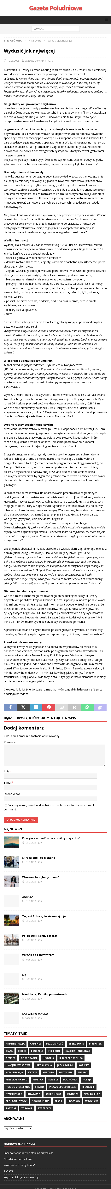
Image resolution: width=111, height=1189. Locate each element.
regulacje (88, 1087)
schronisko (53, 1094)
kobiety (84, 1065)
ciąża (9, 1051)
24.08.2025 (30, 998)
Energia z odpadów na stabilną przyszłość (51, 838)
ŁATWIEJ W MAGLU (35, 1014)
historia (48, 1058)
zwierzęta (44, 1108)
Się (24, 975)
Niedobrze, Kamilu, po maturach (45, 994)
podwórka (70, 1079)
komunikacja (14, 1072)
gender (10, 1058)
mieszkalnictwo (16, 1079)
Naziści (53, 1079)
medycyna (66, 1072)
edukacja (37, 1051)
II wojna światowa (18, 1065)
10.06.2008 (13, 60)
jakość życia (44, 1065)
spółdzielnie (40, 1101)
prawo (39, 1087)
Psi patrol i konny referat (39, 936)
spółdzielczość (16, 1101)
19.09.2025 (30, 940)
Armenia (35, 1043)
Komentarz (11, 742)
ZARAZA (27, 897)
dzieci (22, 1051)
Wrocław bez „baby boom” (41, 877)
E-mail (8, 782)
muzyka (38, 1079)
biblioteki (95, 1043)
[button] (105, 20)
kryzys (32, 1072)
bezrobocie (76, 1043)
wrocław (91, 1101)
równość (33, 1094)
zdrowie (26, 1108)
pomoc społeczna (18, 1087)
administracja (15, 1043)
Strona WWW (12, 794)
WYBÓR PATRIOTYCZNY (38, 955)
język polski (65, 1065)
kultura (48, 1072)
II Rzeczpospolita (71, 1058)
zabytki (11, 1108)
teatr (58, 1101)
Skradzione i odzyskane (38, 857)
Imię (6, 771)
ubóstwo (73, 1101)
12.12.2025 (30, 842)
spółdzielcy (92, 1094)
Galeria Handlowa (77, 1051)
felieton (54, 1051)
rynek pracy (14, 1094)
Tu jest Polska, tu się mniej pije (44, 916)
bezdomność (54, 1043)
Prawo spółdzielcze (62, 1087)
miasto (82, 1072)
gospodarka (29, 1058)
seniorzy (73, 1094)
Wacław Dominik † (35, 60)
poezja (87, 1079)
